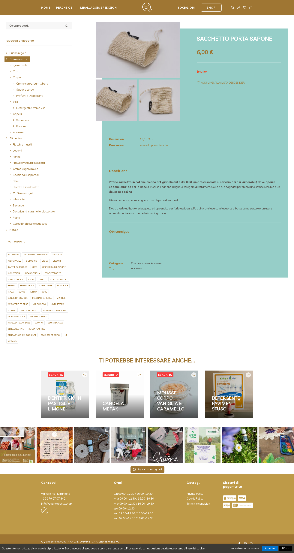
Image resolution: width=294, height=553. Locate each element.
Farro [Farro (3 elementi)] (42, 279)
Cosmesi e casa (140, 263)
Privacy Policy (195, 493)
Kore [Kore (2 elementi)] (44, 291)
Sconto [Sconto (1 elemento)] (39, 322)
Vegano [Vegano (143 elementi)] (12, 341)
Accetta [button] (270, 548)
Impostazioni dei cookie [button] (245, 548)
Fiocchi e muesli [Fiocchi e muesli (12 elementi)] (58, 279)
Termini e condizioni (199, 503)
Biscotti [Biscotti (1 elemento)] (57, 261)
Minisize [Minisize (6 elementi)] (61, 298)
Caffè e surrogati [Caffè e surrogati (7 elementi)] (17, 267)
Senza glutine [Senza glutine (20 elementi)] (16, 329)
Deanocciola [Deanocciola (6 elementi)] (32, 273)
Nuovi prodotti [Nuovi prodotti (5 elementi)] (29, 310)
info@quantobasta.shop (56, 503)
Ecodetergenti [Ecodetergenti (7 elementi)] (53, 273)
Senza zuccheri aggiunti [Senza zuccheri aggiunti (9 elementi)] (22, 335)
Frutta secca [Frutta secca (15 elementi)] (27, 285)
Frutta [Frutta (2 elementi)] (11, 285)
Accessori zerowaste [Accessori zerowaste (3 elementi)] (35, 254)
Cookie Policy (195, 498)
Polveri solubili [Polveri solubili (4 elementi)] (38, 316)
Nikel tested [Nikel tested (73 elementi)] (57, 304)
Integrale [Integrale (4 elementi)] (62, 285)
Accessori (156, 263)
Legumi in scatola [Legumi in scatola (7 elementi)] (17, 298)
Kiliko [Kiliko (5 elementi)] (33, 291)
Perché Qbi (65, 7)
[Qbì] (147, 7)
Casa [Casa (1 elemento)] (34, 267)
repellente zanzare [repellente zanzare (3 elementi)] (19, 322)
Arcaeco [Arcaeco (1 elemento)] (57, 254)
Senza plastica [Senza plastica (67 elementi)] (36, 329)
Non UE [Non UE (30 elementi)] (12, 310)
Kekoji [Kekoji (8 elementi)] (22, 291)
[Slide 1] (116, 100)
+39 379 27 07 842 (53, 498)
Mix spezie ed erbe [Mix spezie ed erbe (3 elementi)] (18, 304)
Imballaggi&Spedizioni (99, 7)
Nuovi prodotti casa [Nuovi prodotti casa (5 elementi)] (54, 310)
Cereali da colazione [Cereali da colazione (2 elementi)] (54, 267)
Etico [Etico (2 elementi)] (31, 279)
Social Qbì (186, 7)
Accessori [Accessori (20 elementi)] (13, 254)
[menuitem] (47, 7)
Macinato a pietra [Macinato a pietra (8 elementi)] (42, 298)
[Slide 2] (159, 100)
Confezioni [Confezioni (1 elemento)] (14, 273)
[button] (233, 7)
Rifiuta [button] (285, 548)
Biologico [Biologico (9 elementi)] (31, 261)
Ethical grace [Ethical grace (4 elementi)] (15, 279)
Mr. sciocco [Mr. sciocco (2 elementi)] (39, 304)
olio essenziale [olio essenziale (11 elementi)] (16, 316)
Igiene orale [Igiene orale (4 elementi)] (45, 285)
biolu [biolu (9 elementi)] (45, 261)
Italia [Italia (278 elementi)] (11, 291)
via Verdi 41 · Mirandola (55, 493)
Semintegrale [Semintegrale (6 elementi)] (55, 322)
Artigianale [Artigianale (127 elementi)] (14, 261)
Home (45, 7)
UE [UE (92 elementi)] (66, 335)
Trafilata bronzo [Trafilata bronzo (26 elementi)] (50, 335)
